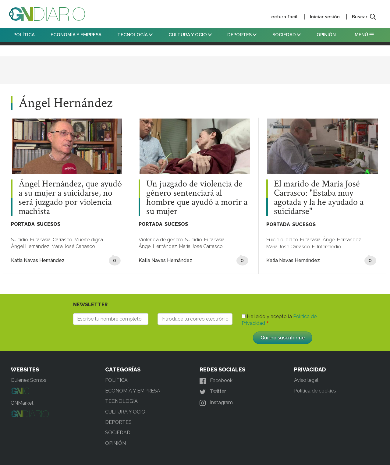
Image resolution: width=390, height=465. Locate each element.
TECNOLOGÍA (135, 34)
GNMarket (22, 403)
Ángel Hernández (30, 246)
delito (291, 240)
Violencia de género (161, 240)
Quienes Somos (28, 380)
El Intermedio (326, 247)
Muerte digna (88, 240)
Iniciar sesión (325, 17)
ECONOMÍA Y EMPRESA (76, 34)
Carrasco (62, 240)
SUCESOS (48, 224)
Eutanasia (40, 240)
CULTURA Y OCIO (190, 34)
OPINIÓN (326, 34)
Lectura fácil (283, 17)
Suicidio (19, 240)
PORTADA (23, 224)
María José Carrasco (73, 246)
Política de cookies (315, 391)
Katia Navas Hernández (38, 260)
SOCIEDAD (286, 34)
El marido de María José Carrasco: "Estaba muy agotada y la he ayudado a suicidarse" (318, 197)
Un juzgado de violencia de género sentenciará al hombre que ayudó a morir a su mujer (196, 197)
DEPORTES (242, 34)
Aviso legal (306, 380)
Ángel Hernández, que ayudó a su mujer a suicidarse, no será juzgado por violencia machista (70, 197)
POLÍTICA (24, 34)
